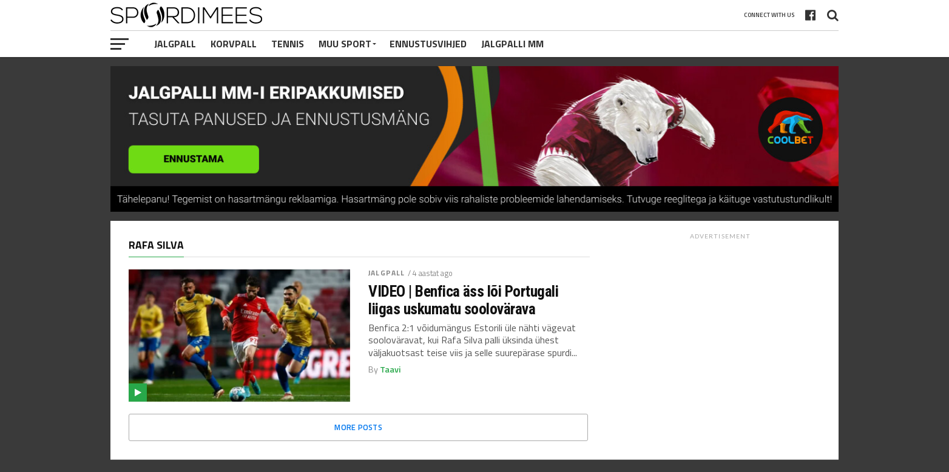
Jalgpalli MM (512, 43)
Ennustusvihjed (428, 43)
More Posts (358, 427)
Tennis (287, 43)
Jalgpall (175, 43)
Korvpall (234, 43)
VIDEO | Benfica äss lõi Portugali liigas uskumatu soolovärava (463, 300)
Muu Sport (345, 43)
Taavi (390, 369)
